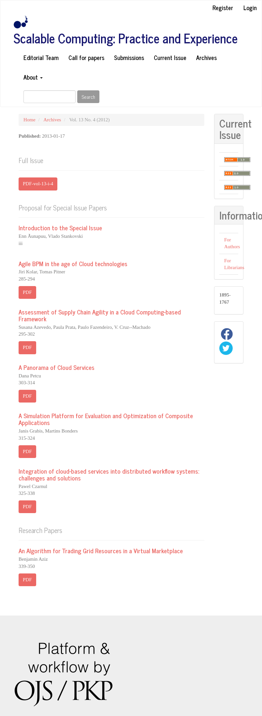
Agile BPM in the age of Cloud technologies (73, 263)
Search (88, 97)
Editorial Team (41, 57)
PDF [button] (27, 292)
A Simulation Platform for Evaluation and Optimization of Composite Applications (106, 418)
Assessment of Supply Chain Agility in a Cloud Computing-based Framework (100, 315)
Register (222, 7)
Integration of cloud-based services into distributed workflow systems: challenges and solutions (109, 474)
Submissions (129, 57)
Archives (206, 57)
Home (29, 119)
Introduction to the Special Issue (60, 227)
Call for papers (86, 57)
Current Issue (170, 57)
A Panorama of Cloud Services (57, 367)
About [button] (33, 77)
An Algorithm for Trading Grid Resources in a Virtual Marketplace (101, 550)
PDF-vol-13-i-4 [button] (38, 183)
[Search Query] (49, 96)
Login (250, 7)
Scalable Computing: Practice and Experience (126, 38)
